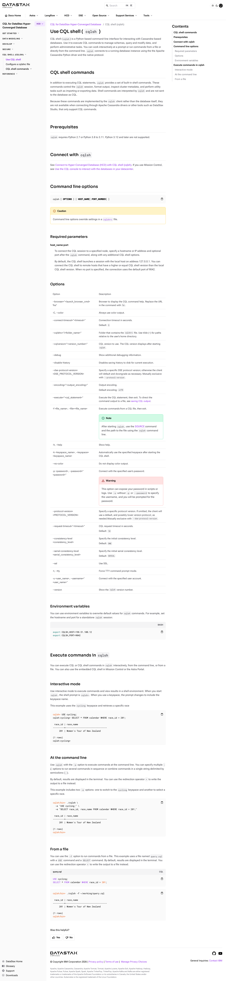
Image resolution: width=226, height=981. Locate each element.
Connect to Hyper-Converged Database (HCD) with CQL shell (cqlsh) (93, 164)
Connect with (71, 155)
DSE (82, 15)
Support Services (126, 15)
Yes (56, 937)
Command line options (74, 186)
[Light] (213, 6)
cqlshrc (107, 219)
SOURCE (140, 426)
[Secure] (23, 49)
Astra (34, 15)
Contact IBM (215, 960)
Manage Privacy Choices (134, 961)
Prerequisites (64, 127)
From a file (59, 849)
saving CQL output (141, 401)
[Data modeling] (23, 38)
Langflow (51, 15)
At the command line (68, 758)
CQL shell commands (72, 72)
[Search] (119, 6)
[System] (221, 6)
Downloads (10, 975)
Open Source (101, 15)
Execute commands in (79, 655)
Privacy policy (96, 961)
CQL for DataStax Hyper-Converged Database (75, 24)
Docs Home (13, 15)
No (69, 937)
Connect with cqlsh (184, 42)
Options (57, 284)
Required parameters (69, 237)
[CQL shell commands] (25, 69)
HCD (68, 15)
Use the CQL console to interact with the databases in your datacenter (94, 168)
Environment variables (70, 606)
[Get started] (23, 33)
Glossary (8, 966)
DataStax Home (12, 961)
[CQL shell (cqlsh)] (23, 54)
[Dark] (217, 6)
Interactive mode (65, 684)
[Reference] (23, 74)
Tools (148, 15)
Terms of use (111, 961)
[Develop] (23, 44)
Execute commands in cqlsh (189, 65)
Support (8, 971)
